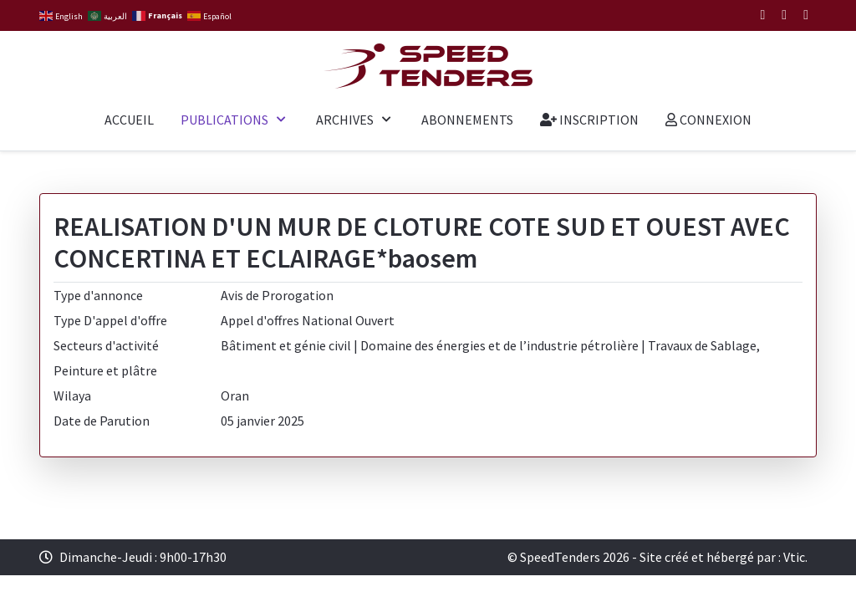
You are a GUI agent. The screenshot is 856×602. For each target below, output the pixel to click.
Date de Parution (102, 420)
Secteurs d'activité (106, 345)
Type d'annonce (98, 295)
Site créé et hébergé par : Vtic (722, 556)
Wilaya (72, 395)
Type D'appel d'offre (110, 320)
